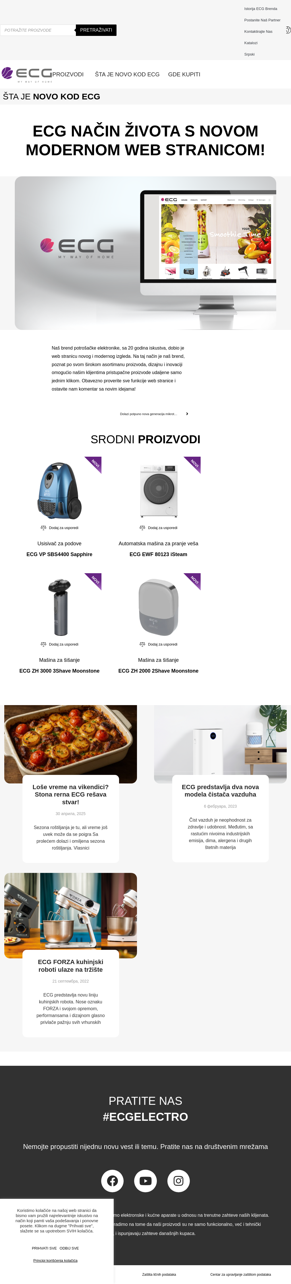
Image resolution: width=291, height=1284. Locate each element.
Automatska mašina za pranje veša (158, 543)
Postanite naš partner (262, 20)
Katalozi (250, 43)
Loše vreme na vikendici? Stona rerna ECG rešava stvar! (71, 794)
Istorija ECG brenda (260, 9)
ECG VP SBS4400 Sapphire (59, 554)
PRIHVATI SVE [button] (44, 1248)
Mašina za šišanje (59, 660)
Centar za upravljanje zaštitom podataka (240, 1275)
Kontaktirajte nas (259, 31)
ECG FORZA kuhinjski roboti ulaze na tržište (70, 965)
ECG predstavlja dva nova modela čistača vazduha (220, 790)
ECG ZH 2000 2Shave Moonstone (159, 671)
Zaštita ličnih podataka (159, 1275)
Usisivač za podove (60, 543)
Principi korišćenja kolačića (55, 1260)
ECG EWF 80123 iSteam (158, 554)
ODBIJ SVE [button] (69, 1248)
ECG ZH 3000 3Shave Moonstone (59, 671)
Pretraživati (96, 30)
